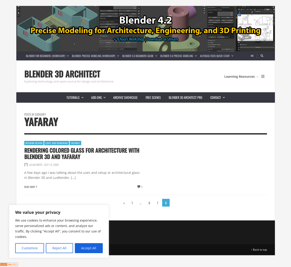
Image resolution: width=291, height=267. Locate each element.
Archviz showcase (125, 97)
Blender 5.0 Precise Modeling (179, 56)
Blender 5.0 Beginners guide (140, 56)
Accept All (88, 248)
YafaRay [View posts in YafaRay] (75, 143)
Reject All (59, 248)
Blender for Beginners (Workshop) (48, 56)
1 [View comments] (141, 187)
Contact (219, 97)
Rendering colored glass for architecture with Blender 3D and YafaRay (81, 153)
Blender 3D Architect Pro (185, 97)
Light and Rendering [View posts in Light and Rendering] (56, 143)
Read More (29, 187)
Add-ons (100, 97)
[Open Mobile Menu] (263, 76)
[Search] (262, 55)
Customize (30, 248)
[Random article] (252, 55)
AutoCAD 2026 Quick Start (217, 56)
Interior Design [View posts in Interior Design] (33, 143)
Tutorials (76, 97)
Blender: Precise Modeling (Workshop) (96, 56)
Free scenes (153, 97)
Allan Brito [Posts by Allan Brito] (35, 165)
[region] (59, 231)
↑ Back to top (259, 250)
